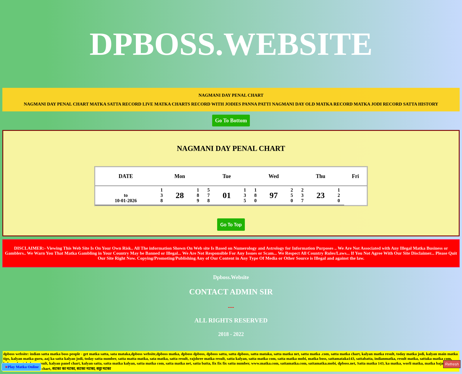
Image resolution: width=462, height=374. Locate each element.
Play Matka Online (21, 367)
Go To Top (231, 224)
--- (231, 306)
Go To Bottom (231, 120)
